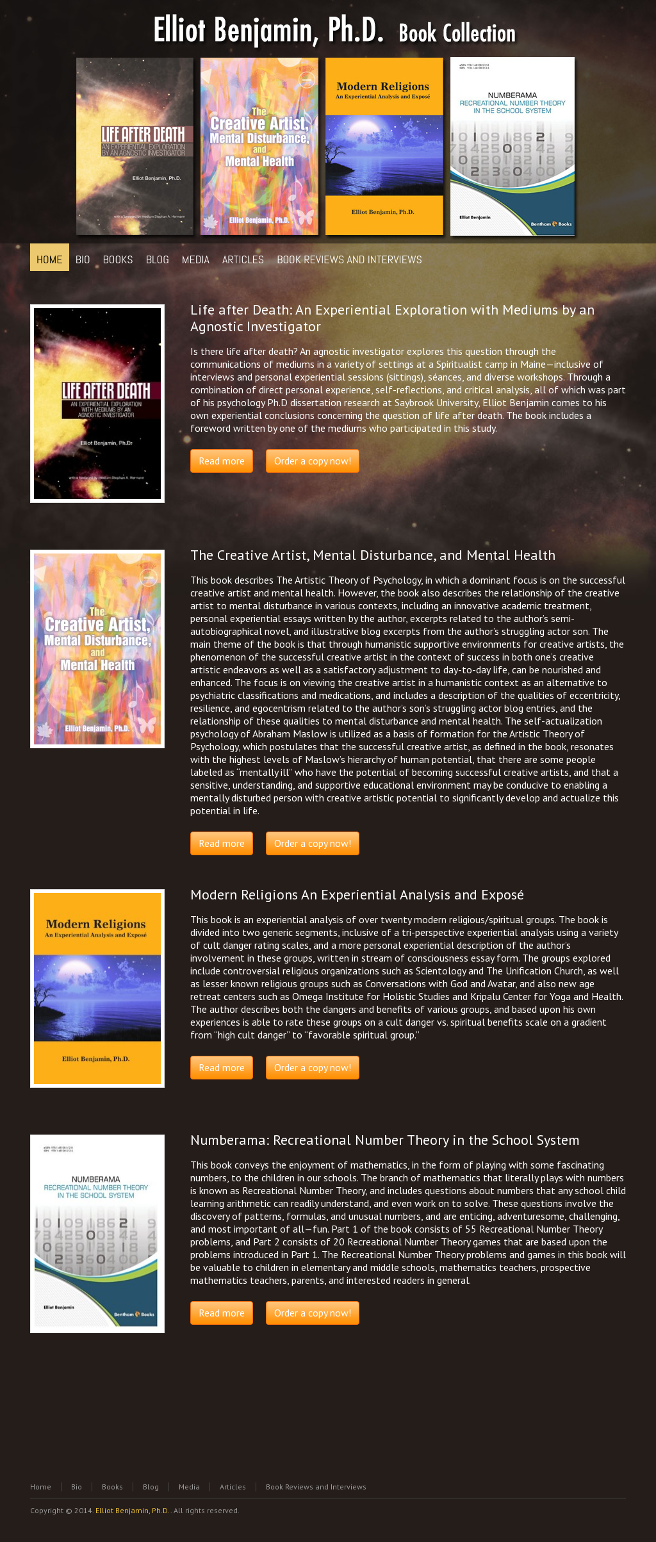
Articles (233, 1486)
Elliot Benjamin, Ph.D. (132, 1510)
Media (189, 1486)
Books (112, 1486)
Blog (151, 1486)
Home (40, 1486)
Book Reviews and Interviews (316, 1486)
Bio (76, 1486)
